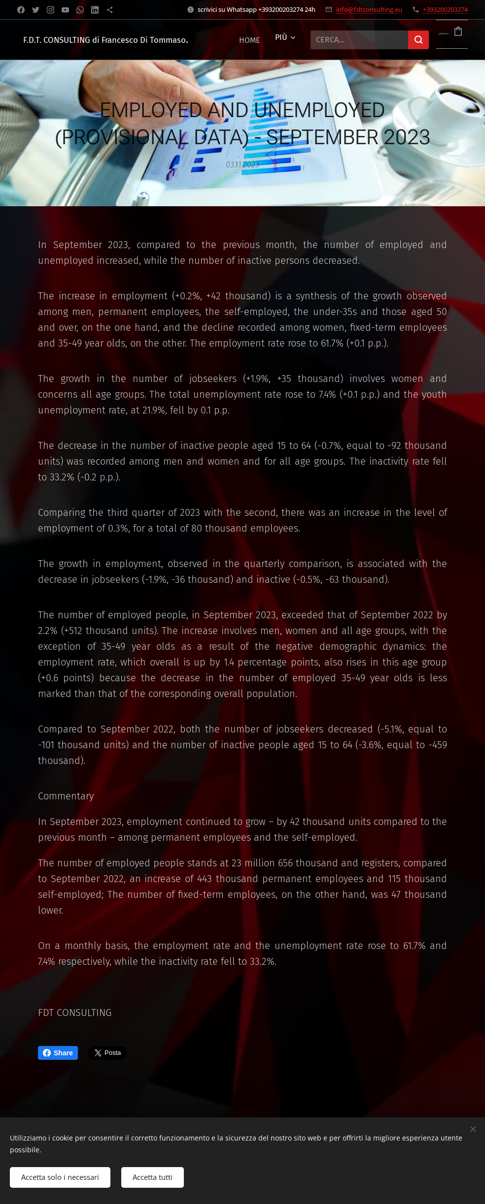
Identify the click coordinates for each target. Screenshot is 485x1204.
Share (58, 1053)
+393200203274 (445, 9)
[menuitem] (252, 40)
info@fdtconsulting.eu (369, 9)
